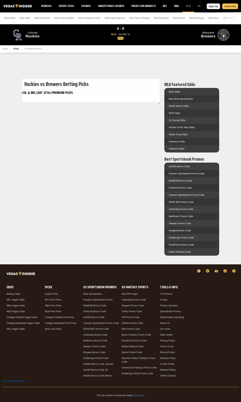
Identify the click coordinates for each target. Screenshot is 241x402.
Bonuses (46, 6)
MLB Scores (179, 18)
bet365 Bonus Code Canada (98, 364)
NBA (176, 6)
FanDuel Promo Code (180, 187)
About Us (165, 323)
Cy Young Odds (177, 120)
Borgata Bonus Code (180, 230)
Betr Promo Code (131, 329)
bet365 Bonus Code (179, 166)
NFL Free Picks (53, 299)
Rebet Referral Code (132, 346)
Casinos (86, 6)
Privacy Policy (167, 340)
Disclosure (139, 395)
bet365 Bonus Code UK (95, 369)
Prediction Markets (143, 6)
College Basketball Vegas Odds (23, 323)
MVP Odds (174, 113)
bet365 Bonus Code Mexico (98, 375)
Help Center (166, 334)
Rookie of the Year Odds (182, 127)
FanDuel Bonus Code (94, 311)
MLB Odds (25, 18)
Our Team (165, 329)
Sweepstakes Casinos (111, 6)
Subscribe (230, 6)
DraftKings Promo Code (181, 237)
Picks (16, 48)
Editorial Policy (168, 369)
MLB (188, 6)
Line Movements (33, 48)
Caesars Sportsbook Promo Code (186, 195)
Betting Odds (13, 293)
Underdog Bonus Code (95, 334)
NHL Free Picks (53, 329)
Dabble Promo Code (132, 323)
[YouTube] (217, 271)
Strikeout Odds (177, 148)
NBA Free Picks (53, 305)
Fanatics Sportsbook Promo (98, 299)
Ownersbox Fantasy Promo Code (139, 367)
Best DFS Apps (130, 293)
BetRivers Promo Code (181, 216)
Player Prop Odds (178, 134)
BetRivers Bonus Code (95, 340)
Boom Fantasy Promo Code (136, 334)
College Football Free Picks (59, 317)
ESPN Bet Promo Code (181, 202)
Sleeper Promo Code (180, 223)
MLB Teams (229, 18)
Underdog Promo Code (181, 209)
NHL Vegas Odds (16, 329)
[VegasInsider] (21, 274)
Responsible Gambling (172, 317)
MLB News (213, 18)
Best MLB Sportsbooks (181, 98)
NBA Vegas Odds (16, 305)
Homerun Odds (177, 141)
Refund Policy (167, 352)
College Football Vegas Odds (22, 317)
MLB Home (9, 18)
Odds (5, 48)
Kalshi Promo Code (132, 352)
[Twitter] (208, 271)
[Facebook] (199, 271)
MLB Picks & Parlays (139, 18)
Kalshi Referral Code (180, 251)
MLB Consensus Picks (89, 18)
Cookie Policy (167, 364)
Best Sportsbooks (92, 293)
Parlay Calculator (169, 305)
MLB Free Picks (53, 311)
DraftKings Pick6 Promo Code (137, 373)
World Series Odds (179, 106)
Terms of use (166, 346)
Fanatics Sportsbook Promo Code (187, 173)
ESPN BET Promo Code (96, 329)
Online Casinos (168, 375)
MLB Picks (42, 18)
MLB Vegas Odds (16, 311)
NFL (165, 6)
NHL (200, 6)
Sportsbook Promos (170, 311)
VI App (163, 299)
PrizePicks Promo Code (181, 244)
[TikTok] (225, 271)
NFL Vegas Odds (16, 299)
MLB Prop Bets (161, 18)
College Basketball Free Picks (60, 323)
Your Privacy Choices (13, 381)
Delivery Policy (168, 358)
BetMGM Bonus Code (180, 180)
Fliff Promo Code (130, 317)
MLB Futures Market (64, 18)
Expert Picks (66, 6)
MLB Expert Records (115, 18)
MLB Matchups (196, 18)
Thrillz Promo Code (132, 311)
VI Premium (166, 293)
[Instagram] (234, 271)
